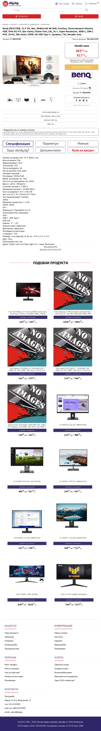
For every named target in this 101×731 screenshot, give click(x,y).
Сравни (82, 83)
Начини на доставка (14, 676)
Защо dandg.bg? (18, 150)
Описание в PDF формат (81, 88)
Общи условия (60, 633)
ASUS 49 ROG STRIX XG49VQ (27, 594)
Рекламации (59, 648)
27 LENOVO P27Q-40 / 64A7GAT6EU (27, 481)
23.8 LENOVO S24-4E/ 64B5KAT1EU (27, 538)
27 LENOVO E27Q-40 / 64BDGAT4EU (73, 425)
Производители (12, 648)
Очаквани (9, 640)
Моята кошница (12, 668)
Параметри (50, 143)
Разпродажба (11, 644)
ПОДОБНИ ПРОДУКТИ (50, 263)
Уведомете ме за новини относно (49, 132)
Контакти (58, 636)
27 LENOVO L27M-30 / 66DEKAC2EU (73, 481)
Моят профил (11, 664)
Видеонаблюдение (63, 672)
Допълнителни (50, 150)
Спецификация (18, 143)
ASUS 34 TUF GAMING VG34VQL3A (74, 594)
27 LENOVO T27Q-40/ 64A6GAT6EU (72, 538)
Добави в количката (28, 317)
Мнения (83, 143)
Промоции (9, 636)
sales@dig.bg (16, 712)
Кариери (58, 640)
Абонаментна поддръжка (66, 676)
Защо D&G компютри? (64, 680)
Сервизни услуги (61, 664)
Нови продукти (11, 633)
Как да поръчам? (12, 672)
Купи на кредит (83, 150)
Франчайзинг (60, 644)
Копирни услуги (61, 668)
